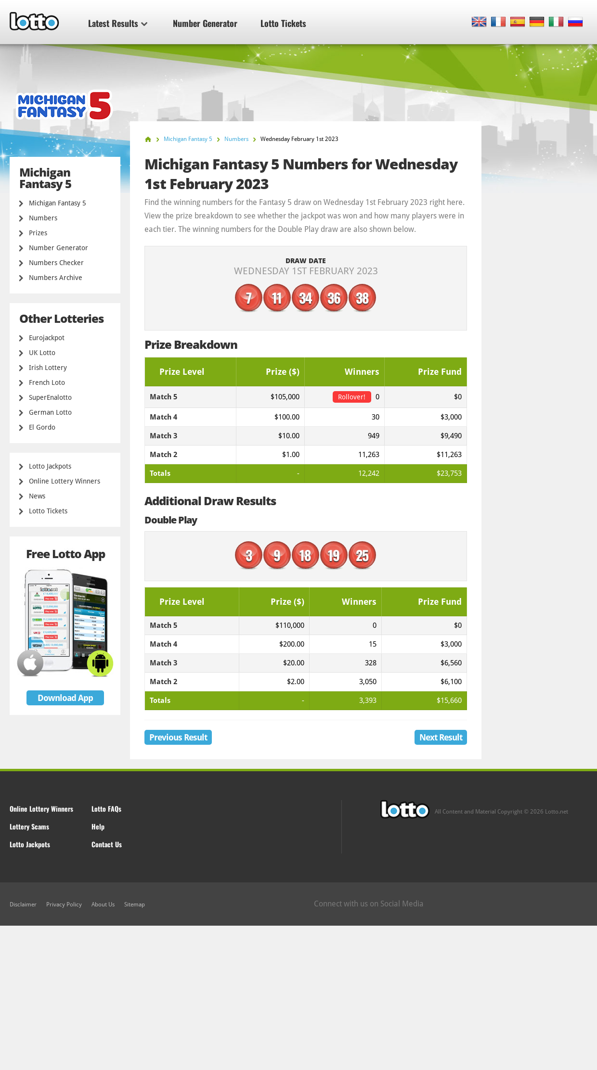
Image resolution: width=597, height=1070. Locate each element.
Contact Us (106, 844)
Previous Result (178, 737)
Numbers (43, 218)
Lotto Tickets (283, 23)
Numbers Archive (55, 277)
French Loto (47, 382)
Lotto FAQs (106, 808)
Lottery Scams (29, 826)
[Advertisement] (298, 997)
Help (97, 826)
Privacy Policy (64, 904)
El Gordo (42, 427)
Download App (65, 698)
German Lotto (50, 412)
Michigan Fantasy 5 (57, 203)
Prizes (38, 233)
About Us (103, 904)
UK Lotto (42, 353)
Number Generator (205, 23)
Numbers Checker (56, 263)
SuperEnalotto (50, 397)
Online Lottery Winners (64, 481)
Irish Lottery (48, 367)
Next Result (440, 737)
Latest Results (117, 23)
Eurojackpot (47, 338)
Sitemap (134, 904)
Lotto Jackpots (50, 466)
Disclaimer (23, 904)
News (37, 496)
